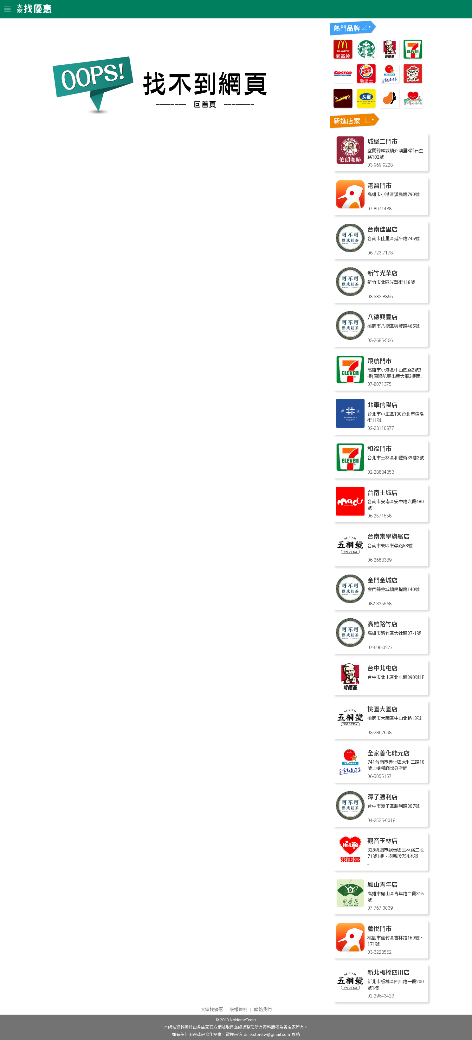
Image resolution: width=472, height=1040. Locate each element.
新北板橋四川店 (388, 972)
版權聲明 (238, 1009)
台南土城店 (382, 493)
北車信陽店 (382, 405)
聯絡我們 (263, 1009)
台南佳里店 (382, 229)
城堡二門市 (382, 141)
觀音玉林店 (382, 841)
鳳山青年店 (382, 884)
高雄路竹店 (382, 624)
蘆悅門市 (379, 928)
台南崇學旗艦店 (388, 536)
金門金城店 (382, 580)
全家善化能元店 (388, 753)
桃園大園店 (382, 709)
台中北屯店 (382, 668)
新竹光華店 (382, 273)
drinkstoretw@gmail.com (267, 1034)
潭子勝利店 (382, 797)
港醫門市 (379, 185)
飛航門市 (379, 361)
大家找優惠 (212, 1009)
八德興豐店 (382, 317)
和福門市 (379, 448)
